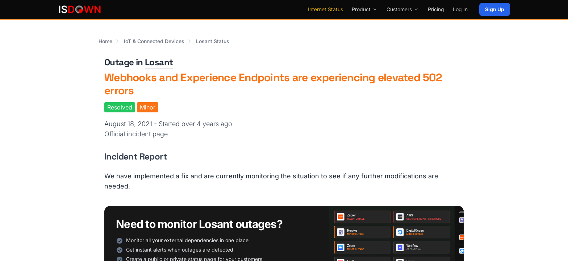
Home (105, 41)
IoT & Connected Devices (154, 41)
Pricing (436, 9)
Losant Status (212, 41)
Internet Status (325, 9)
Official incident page (136, 134)
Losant (159, 62)
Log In (460, 9)
